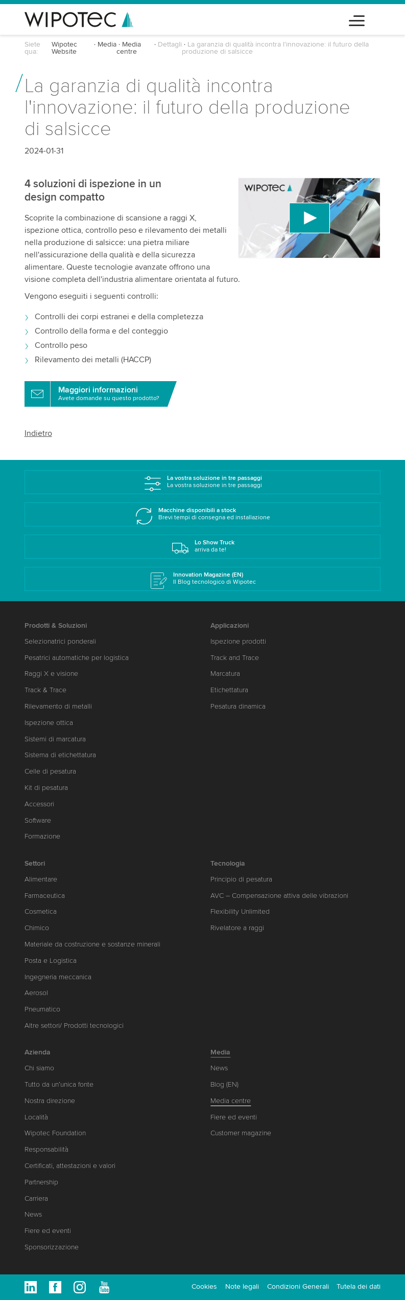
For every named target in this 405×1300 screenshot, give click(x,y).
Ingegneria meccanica (58, 977)
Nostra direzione (50, 1100)
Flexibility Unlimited (240, 911)
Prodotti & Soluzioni (56, 625)
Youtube (104, 1287)
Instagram (80, 1287)
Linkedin (31, 1287)
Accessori (39, 804)
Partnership (41, 1182)
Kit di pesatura (46, 787)
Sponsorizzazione (52, 1247)
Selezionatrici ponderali (60, 641)
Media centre (128, 48)
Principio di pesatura (241, 879)
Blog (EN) (224, 1084)
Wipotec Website (64, 48)
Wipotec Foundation (55, 1133)
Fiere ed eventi (48, 1230)
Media (107, 44)
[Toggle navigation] (357, 19)
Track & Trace (45, 690)
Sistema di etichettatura (60, 755)
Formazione (42, 836)
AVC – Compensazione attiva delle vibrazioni (279, 895)
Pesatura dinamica (238, 706)
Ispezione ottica (49, 722)
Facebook (55, 1287)
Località (36, 1117)
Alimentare (41, 879)
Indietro (38, 433)
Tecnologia (227, 863)
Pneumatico (42, 1009)
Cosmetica (41, 911)
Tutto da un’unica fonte (59, 1084)
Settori (35, 863)
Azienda (38, 1052)
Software (38, 820)
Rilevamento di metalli (58, 706)
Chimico (37, 927)
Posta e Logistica (51, 960)
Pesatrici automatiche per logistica (77, 657)
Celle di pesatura (50, 771)
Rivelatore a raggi (237, 927)
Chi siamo (39, 1068)
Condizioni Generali (298, 1286)
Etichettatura (229, 690)
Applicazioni (229, 625)
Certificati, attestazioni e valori (70, 1165)
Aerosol (36, 992)
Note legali (242, 1286)
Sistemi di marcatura (55, 739)
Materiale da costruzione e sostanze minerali (92, 944)
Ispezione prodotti (238, 641)
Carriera (36, 1198)
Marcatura (225, 673)
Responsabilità (46, 1149)
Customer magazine (240, 1133)
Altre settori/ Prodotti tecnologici (74, 1025)
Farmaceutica (45, 895)
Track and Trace (234, 657)
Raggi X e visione (51, 673)
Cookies (204, 1286)
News (33, 1214)
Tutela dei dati (358, 1286)
